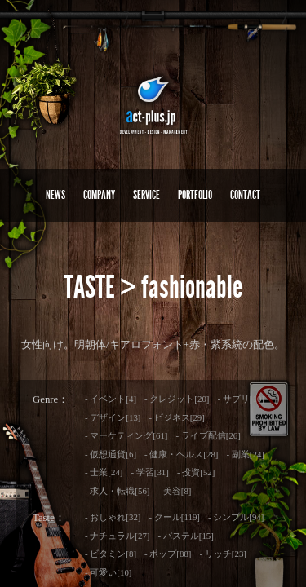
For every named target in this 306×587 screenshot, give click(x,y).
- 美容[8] (174, 491)
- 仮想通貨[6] (110, 454)
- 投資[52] (196, 472)
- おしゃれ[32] (112, 517)
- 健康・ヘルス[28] (181, 454)
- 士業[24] (103, 472)
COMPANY (99, 195)
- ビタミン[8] (110, 553)
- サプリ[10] (241, 399)
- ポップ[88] (167, 553)
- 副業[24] (245, 454)
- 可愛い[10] (108, 572)
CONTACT (245, 195)
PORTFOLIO (195, 195)
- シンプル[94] (236, 517)
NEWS (55, 195)
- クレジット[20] (176, 399)
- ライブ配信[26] (207, 435)
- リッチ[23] (223, 553)
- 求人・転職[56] (117, 491)
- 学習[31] (149, 472)
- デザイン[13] (112, 417)
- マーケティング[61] (126, 435)
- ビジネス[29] (176, 417)
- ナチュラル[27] (117, 536)
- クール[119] (174, 517)
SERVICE (146, 195)
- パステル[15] (185, 536)
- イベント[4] (110, 399)
